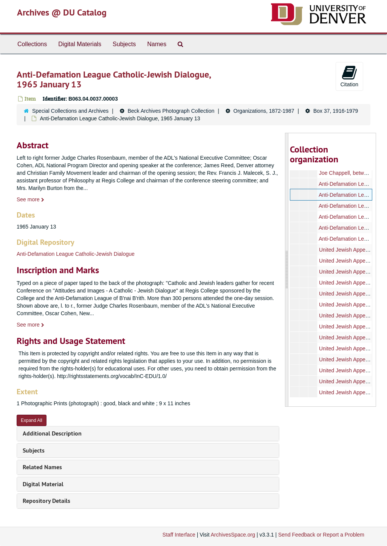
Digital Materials (79, 44)
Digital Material (43, 484)
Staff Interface (179, 535)
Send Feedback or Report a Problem (321, 535)
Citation (349, 76)
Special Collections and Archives (70, 111)
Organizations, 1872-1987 (264, 111)
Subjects (124, 44)
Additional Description (52, 433)
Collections (32, 44)
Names (156, 44)
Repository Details (46, 501)
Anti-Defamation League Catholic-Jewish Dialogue (76, 254)
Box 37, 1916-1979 (335, 111)
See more (30, 199)
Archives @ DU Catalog (62, 12)
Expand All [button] (31, 420)
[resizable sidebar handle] (286, 269)
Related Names (42, 467)
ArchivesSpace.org (233, 535)
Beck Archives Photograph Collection (171, 111)
